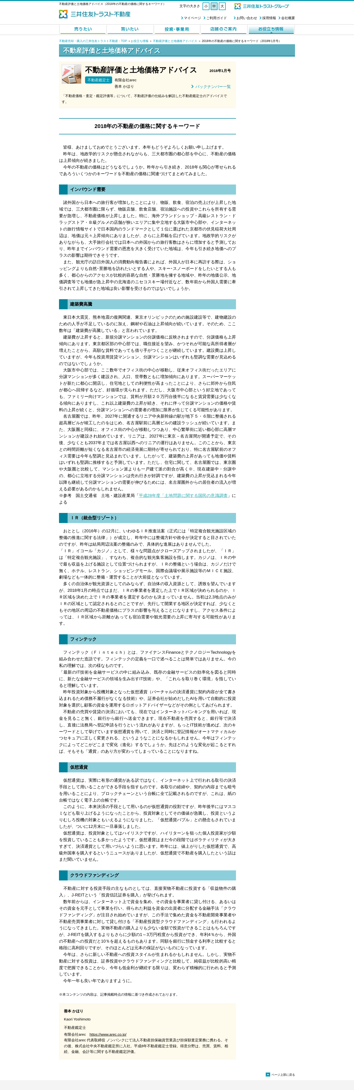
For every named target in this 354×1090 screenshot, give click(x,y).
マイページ (192, 18)
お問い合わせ (246, 18)
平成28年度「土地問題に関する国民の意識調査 (183, 495)
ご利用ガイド (216, 18)
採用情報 (269, 18)
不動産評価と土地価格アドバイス (175, 41)
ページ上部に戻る (280, 1074)
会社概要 (288, 18)
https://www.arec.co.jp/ (107, 1034)
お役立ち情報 (139, 41)
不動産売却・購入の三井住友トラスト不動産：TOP (93, 41)
